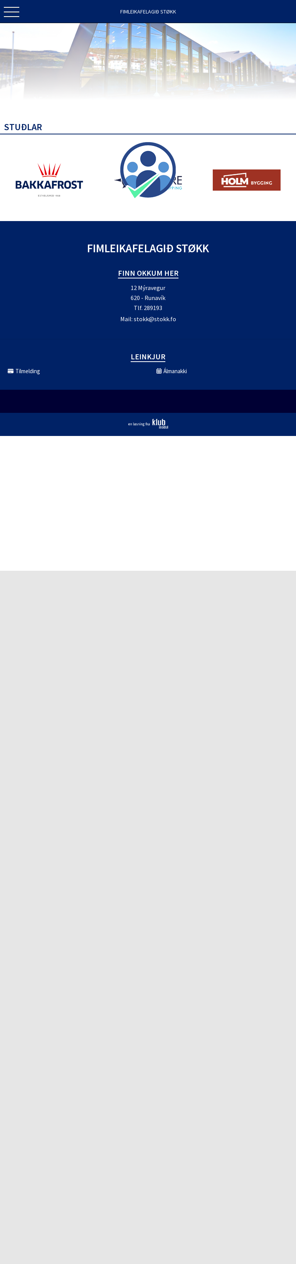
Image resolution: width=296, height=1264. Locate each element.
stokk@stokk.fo (155, 319)
